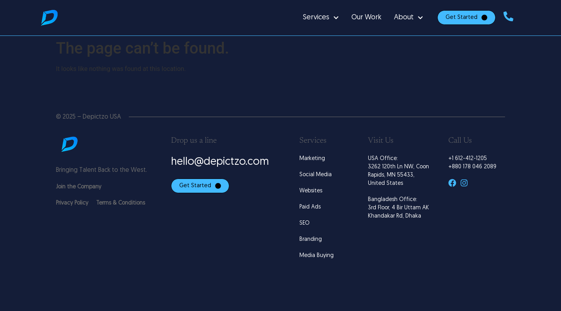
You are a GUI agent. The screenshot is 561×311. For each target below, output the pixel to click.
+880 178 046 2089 (472, 167)
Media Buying (316, 256)
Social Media (315, 175)
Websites (310, 191)
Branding (310, 239)
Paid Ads (310, 207)
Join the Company (78, 187)
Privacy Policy (72, 203)
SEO (304, 223)
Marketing (312, 159)
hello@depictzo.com (220, 162)
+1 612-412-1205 (467, 159)
